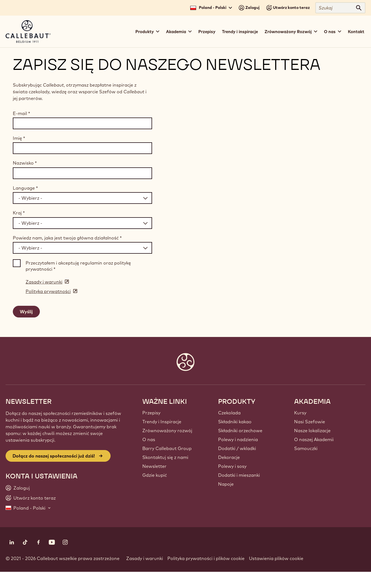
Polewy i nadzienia (238, 439)
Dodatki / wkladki (237, 448)
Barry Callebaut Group (167, 448)
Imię (19, 138)
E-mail (21, 113)
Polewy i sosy (232, 466)
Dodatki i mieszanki (239, 475)
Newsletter (154, 466)
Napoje (226, 484)
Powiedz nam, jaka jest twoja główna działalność (67, 238)
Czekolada (229, 412)
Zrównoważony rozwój (167, 430)
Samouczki (306, 448)
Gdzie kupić (154, 475)
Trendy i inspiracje (240, 31)
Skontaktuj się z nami (165, 457)
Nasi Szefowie (309, 421)
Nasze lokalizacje (312, 430)
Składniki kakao (235, 421)
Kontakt (356, 31)
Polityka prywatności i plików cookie (206, 558)
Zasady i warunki (144, 558)
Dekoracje (229, 457)
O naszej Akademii (314, 439)
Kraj (19, 213)
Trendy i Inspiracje (161, 421)
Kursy (300, 412)
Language (25, 188)
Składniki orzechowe (240, 430)
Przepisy (206, 31)
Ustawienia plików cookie (276, 558)
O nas (148, 439)
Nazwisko (25, 163)
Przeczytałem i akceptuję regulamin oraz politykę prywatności (78, 266)
